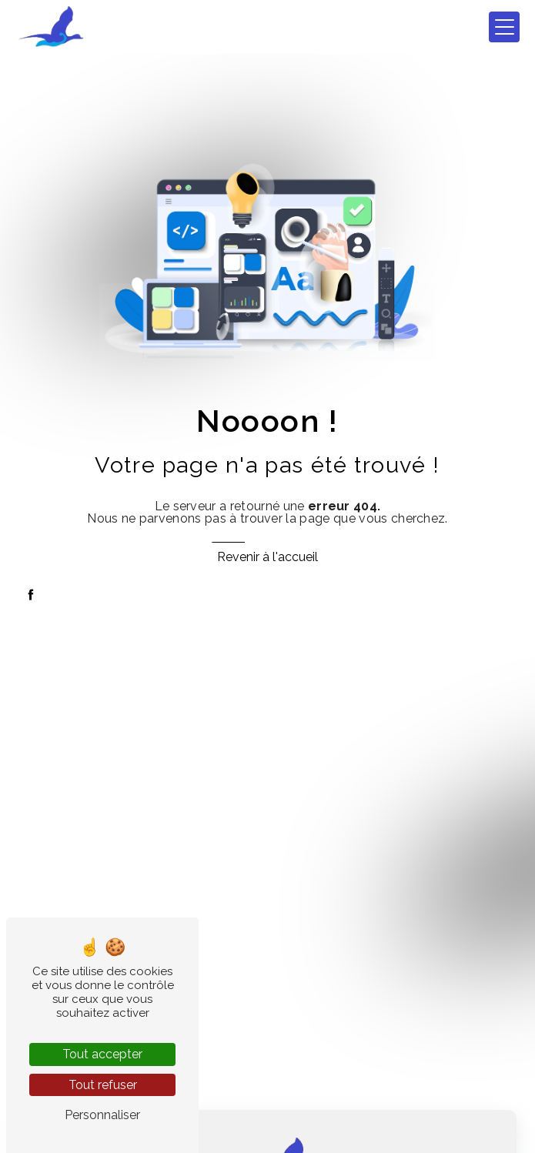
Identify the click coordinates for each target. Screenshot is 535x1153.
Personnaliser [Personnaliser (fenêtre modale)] (102, 1115)
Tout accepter (102, 1054)
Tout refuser (103, 1085)
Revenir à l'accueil (267, 557)
